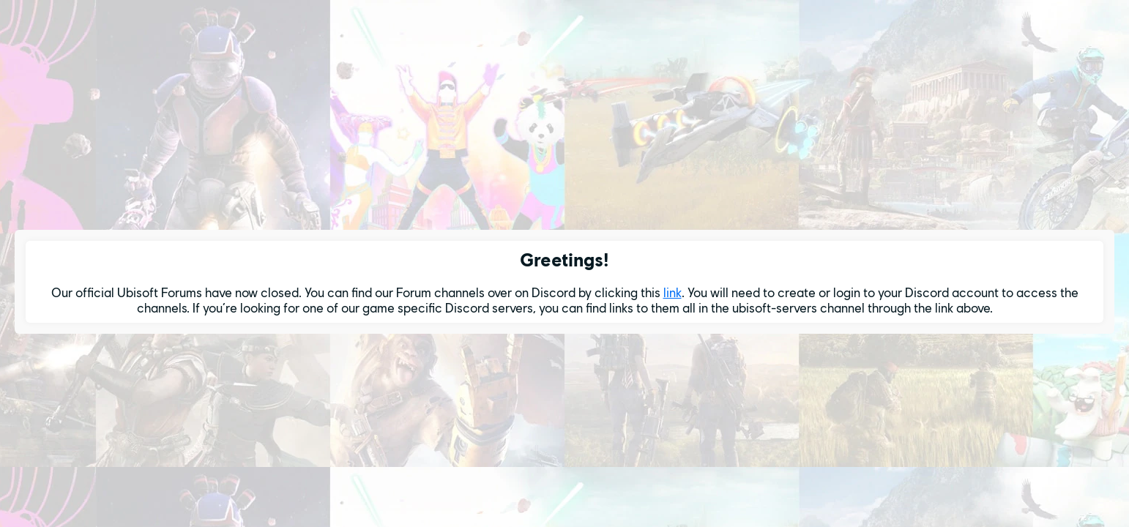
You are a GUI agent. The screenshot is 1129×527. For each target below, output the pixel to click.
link (672, 292)
